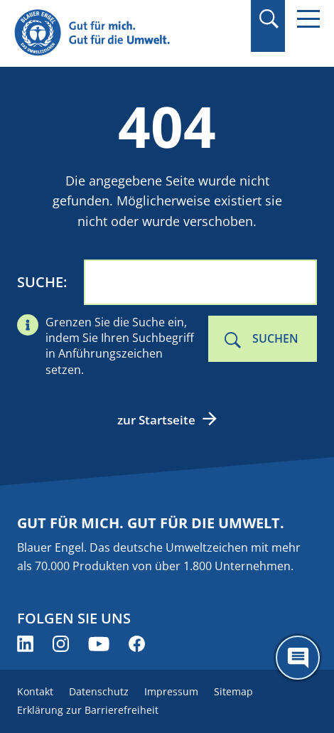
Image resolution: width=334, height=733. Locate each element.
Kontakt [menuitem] (35, 691)
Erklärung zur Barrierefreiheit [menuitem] (87, 710)
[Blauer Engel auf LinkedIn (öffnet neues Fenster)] (25, 644)
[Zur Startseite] (121, 33)
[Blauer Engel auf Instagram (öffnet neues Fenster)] (61, 644)
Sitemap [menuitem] (233, 691)
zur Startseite (156, 420)
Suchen (275, 338)
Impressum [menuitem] (171, 691)
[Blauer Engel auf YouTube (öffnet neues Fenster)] (98, 644)
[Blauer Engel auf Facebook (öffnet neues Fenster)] (137, 644)
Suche (40, 281)
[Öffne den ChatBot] (298, 658)
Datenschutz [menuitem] (99, 691)
